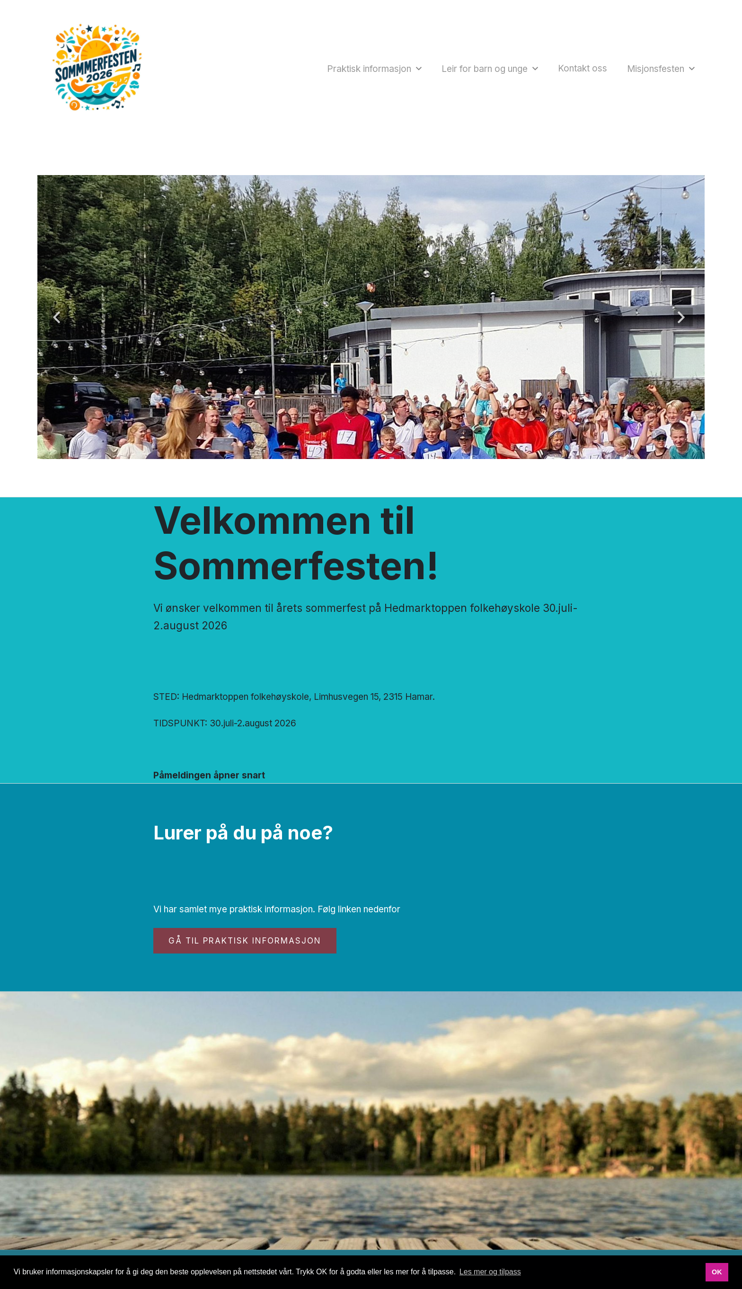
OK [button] (717, 1272)
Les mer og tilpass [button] (490, 1272)
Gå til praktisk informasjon (244, 940)
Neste (683, 317)
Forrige (58, 317)
